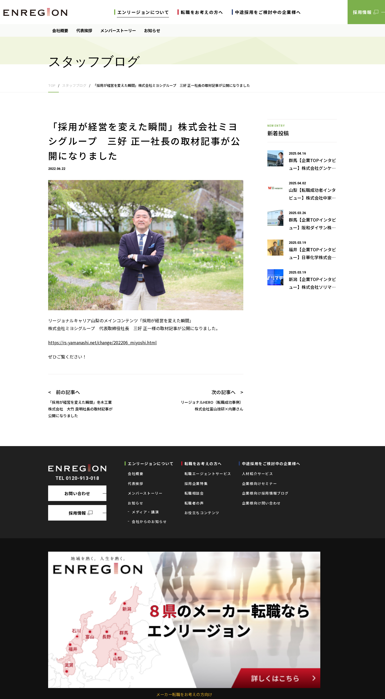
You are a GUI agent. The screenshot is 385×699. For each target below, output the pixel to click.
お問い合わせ (77, 493)
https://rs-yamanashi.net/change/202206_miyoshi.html (102, 342)
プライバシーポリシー (178, 686)
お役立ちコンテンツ (202, 512)
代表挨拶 (84, 30)
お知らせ (152, 30)
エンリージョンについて (143, 12)
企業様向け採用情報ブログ (265, 493)
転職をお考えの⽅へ (202, 12)
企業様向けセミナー (259, 483)
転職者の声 (194, 503)
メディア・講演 (145, 511)
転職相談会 (194, 493)
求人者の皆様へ (97, 686)
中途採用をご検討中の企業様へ (268, 12)
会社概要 (60, 30)
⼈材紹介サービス (257, 473)
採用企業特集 (196, 483)
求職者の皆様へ (65, 686)
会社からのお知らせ (149, 521)
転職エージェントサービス (207, 473)
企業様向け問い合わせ (261, 503)
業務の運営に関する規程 (135, 686)
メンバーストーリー (118, 30)
